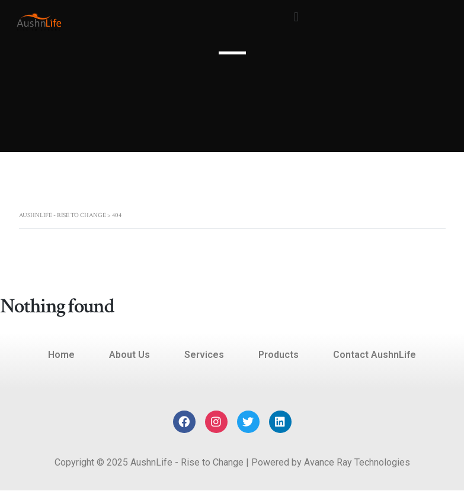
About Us (129, 354)
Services (204, 354)
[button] (296, 17)
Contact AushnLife (374, 354)
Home (61, 354)
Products (278, 354)
